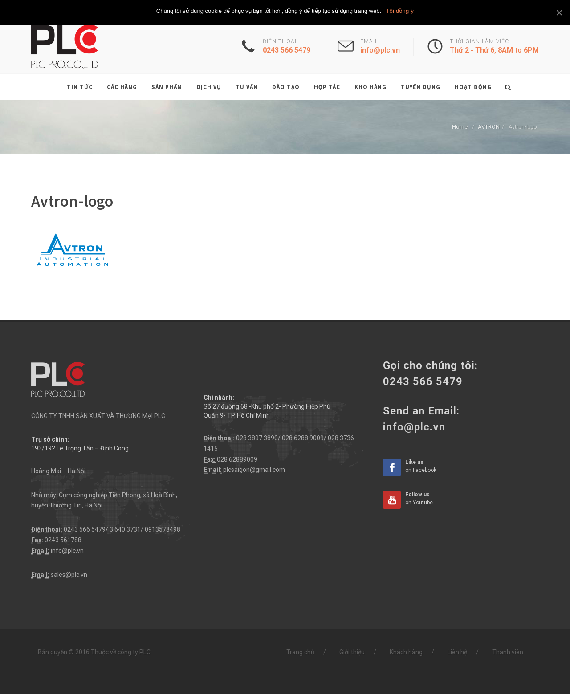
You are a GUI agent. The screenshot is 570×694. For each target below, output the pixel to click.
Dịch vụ (208, 87)
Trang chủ (300, 652)
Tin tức (80, 87)
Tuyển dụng (420, 87)
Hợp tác (327, 87)
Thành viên (507, 652)
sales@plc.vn (69, 574)
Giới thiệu (352, 652)
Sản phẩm (166, 87)
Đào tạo (286, 87)
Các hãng (122, 87)
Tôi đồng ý (400, 11)
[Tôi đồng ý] (558, 12)
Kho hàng (370, 87)
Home (460, 126)
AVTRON (489, 126)
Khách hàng (406, 652)
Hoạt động (473, 87)
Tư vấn (247, 87)
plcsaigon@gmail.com (254, 469)
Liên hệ (457, 652)
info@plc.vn (67, 550)
